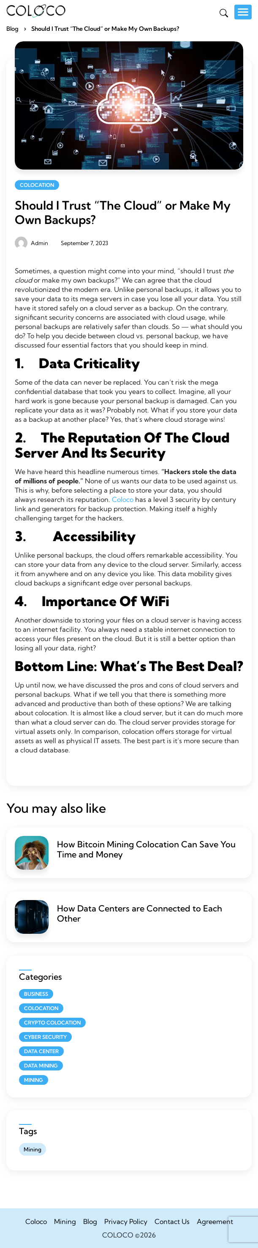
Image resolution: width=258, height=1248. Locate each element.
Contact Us (172, 1221)
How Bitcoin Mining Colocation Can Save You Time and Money (146, 849)
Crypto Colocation (52, 1022)
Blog (12, 28)
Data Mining (41, 1065)
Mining (33, 1080)
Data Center (41, 1051)
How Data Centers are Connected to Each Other (139, 913)
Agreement (215, 1221)
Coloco (122, 499)
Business (36, 994)
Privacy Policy (125, 1221)
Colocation (37, 185)
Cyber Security (45, 1037)
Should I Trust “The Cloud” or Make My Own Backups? (123, 212)
